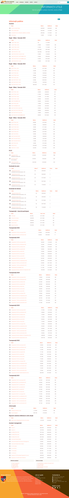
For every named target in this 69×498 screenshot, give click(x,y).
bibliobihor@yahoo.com (57, 480)
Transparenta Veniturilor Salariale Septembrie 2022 (20, 372)
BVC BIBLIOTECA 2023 (15, 434)
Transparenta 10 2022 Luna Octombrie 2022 (18, 365)
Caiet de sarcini (14, 222)
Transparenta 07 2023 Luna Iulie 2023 (17, 321)
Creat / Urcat (42, 213)
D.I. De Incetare (13, 450)
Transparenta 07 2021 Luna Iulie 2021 (17, 391)
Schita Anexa (13, 35)
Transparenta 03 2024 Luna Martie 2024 (18, 281)
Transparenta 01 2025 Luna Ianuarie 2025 (18, 242)
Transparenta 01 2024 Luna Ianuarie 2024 (18, 277)
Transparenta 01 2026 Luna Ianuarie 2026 (18, 232)
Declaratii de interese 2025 (16, 207)
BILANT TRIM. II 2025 (15, 44)
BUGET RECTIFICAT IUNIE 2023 (16, 108)
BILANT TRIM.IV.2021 (15, 131)
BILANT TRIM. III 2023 (15, 96)
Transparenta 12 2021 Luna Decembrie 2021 (19, 403)
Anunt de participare (14, 220)
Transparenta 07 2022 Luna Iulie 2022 (17, 358)
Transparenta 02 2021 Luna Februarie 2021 (18, 382)
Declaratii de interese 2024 (16, 203)
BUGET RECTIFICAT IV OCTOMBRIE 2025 (19, 58)
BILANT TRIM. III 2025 (15, 47)
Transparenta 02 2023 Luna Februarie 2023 (18, 312)
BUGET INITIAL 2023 (14, 103)
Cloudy (40, 494)
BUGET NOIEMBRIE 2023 (15, 105)
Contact (35, 2)
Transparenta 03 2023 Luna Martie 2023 (18, 314)
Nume (13, 40)
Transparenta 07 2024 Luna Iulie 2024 (17, 291)
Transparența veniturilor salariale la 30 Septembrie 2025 (20, 269)
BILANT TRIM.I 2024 (14, 73)
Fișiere (51, 168)
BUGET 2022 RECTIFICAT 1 (16, 138)
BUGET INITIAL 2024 (14, 77)
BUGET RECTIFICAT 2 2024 (16, 82)
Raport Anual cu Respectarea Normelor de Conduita (20, 420)
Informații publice (16, 21)
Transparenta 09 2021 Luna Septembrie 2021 (19, 396)
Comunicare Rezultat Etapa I (16, 439)
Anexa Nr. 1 (13, 427)
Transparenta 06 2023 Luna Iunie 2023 (17, 319)
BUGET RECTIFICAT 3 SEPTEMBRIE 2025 (19, 56)
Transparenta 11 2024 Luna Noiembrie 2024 (18, 300)
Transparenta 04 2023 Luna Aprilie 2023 (18, 316)
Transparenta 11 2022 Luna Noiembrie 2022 (18, 368)
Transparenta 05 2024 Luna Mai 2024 (17, 286)
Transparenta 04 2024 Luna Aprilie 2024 (18, 284)
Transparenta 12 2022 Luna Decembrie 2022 (19, 370)
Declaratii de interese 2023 (16, 200)
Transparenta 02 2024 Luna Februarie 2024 (18, 279)
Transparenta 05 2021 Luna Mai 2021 (17, 389)
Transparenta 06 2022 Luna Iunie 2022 (17, 356)
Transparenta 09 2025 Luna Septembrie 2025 (19, 260)
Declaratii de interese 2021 (16, 193)
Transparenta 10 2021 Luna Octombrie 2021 (18, 398)
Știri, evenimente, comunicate (43, 466)
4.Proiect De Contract (15, 218)
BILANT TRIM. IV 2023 (15, 98)
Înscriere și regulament (39, 480)
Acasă (17, 2)
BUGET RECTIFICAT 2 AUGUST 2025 (18, 54)
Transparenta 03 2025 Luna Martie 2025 (18, 246)
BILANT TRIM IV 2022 (15, 129)
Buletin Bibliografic (15, 466)
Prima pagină (37, 476)
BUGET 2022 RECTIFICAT (15, 136)
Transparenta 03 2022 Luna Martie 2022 (18, 349)
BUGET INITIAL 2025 (15, 49)
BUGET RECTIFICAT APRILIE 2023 (17, 110)
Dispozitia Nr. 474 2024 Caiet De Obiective (18, 457)
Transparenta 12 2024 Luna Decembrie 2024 (19, 302)
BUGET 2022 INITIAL (14, 133)
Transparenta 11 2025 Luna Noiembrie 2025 (18, 265)
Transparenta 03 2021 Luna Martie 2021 (18, 384)
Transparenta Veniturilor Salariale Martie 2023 (19, 337)
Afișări (56, 40)
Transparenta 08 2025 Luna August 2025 (18, 258)
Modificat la (48, 40)
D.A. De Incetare (14, 446)
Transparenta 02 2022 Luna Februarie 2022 (18, 347)
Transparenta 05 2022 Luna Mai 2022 (17, 354)
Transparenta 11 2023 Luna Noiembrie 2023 (18, 330)
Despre (31, 2)
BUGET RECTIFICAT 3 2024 (16, 84)
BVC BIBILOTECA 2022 (15, 432)
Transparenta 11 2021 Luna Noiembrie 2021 (18, 400)
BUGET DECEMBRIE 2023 (15, 101)
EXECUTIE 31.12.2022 (15, 147)
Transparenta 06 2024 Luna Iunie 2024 (17, 288)
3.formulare (13, 215)
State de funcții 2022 (14, 162)
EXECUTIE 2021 (14, 145)
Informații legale (38, 482)
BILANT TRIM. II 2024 (15, 68)
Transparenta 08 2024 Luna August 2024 (18, 293)
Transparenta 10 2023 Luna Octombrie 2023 (18, 328)
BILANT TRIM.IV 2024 (15, 75)
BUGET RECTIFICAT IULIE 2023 (16, 112)
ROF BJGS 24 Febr (14, 158)
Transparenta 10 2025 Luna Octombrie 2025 (18, 262)
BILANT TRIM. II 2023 (15, 94)
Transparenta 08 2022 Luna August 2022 (18, 361)
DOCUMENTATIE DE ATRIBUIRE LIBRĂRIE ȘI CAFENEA (20, 32)
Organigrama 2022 (14, 155)
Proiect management (15, 463)
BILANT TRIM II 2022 (14, 124)
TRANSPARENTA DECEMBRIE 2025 (17, 267)
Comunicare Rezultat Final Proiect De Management (20, 441)
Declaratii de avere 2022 (16, 174)
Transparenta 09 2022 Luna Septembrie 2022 (19, 363)
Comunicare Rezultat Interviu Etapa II (17, 443)
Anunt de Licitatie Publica (15, 28)
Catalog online (37, 481)
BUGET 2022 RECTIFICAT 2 (16, 140)
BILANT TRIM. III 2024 (15, 70)
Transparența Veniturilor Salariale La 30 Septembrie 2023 (21, 335)
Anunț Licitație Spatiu (15, 30)
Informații (21, 2)
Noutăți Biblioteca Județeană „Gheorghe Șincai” (46, 463)
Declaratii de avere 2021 (16, 170)
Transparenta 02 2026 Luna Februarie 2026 (18, 234)
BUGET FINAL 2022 (14, 143)
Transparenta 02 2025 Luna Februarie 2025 (18, 244)
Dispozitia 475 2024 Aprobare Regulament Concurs (20, 455)
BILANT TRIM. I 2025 (15, 42)
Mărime (39, 40)
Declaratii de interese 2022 (16, 196)
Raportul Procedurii (14, 225)
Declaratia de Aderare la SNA (16, 410)
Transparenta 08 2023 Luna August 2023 (18, 323)
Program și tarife (15, 465)
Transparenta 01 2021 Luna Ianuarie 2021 (18, 380)
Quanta (38, 494)
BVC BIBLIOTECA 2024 (15, 436)
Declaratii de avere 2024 (16, 181)
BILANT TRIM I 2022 (14, 122)
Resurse (27, 2)
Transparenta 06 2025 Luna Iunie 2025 (17, 253)
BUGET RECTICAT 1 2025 (16, 51)
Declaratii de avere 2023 (16, 177)
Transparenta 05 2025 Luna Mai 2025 (17, 251)
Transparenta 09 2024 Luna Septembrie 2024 (19, 295)
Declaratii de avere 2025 (16, 184)
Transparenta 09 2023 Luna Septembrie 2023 (19, 326)
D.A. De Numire (13, 448)
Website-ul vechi (38, 483)
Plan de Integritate (14, 412)
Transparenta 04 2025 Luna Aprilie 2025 (18, 249)
